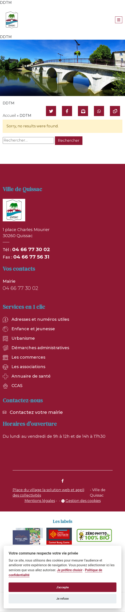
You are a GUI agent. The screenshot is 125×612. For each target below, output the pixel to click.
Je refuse (62, 598)
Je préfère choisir (69, 570)
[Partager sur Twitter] (51, 111)
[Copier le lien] (115, 111)
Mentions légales (40, 501)
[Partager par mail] (83, 111)
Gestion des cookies (83, 501)
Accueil (9, 115)
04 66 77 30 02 (31, 249)
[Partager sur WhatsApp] (99, 111)
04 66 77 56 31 (31, 257)
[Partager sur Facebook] (67, 111)
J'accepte (62, 587)
